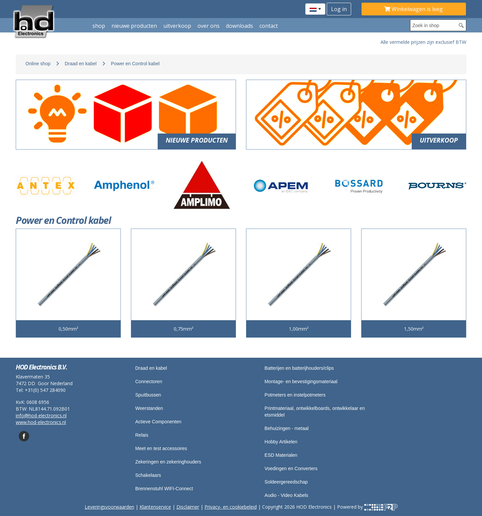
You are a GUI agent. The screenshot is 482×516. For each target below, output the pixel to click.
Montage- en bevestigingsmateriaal (300, 381)
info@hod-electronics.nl (41, 415)
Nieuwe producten (134, 25)
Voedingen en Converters (290, 468)
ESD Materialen (280, 455)
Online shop (38, 63)
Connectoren (148, 381)
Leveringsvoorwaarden (109, 507)
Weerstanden (149, 408)
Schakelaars (148, 475)
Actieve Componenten (158, 421)
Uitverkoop (177, 25)
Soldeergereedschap (286, 482)
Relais (141, 435)
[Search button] (461, 25)
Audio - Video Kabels (286, 495)
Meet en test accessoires (161, 448)
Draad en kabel (81, 63)
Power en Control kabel (135, 63)
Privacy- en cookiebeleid (231, 507)
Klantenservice (155, 507)
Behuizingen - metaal (286, 428)
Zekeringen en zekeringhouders (168, 461)
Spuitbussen (148, 395)
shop (98, 25)
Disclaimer (187, 507)
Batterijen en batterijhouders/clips (299, 368)
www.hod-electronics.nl (41, 422)
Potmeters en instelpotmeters (294, 395)
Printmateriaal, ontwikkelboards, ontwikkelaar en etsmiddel (314, 412)
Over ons (208, 25)
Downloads (239, 25)
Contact (268, 25)
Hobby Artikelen (280, 441)
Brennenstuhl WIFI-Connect (164, 488)
